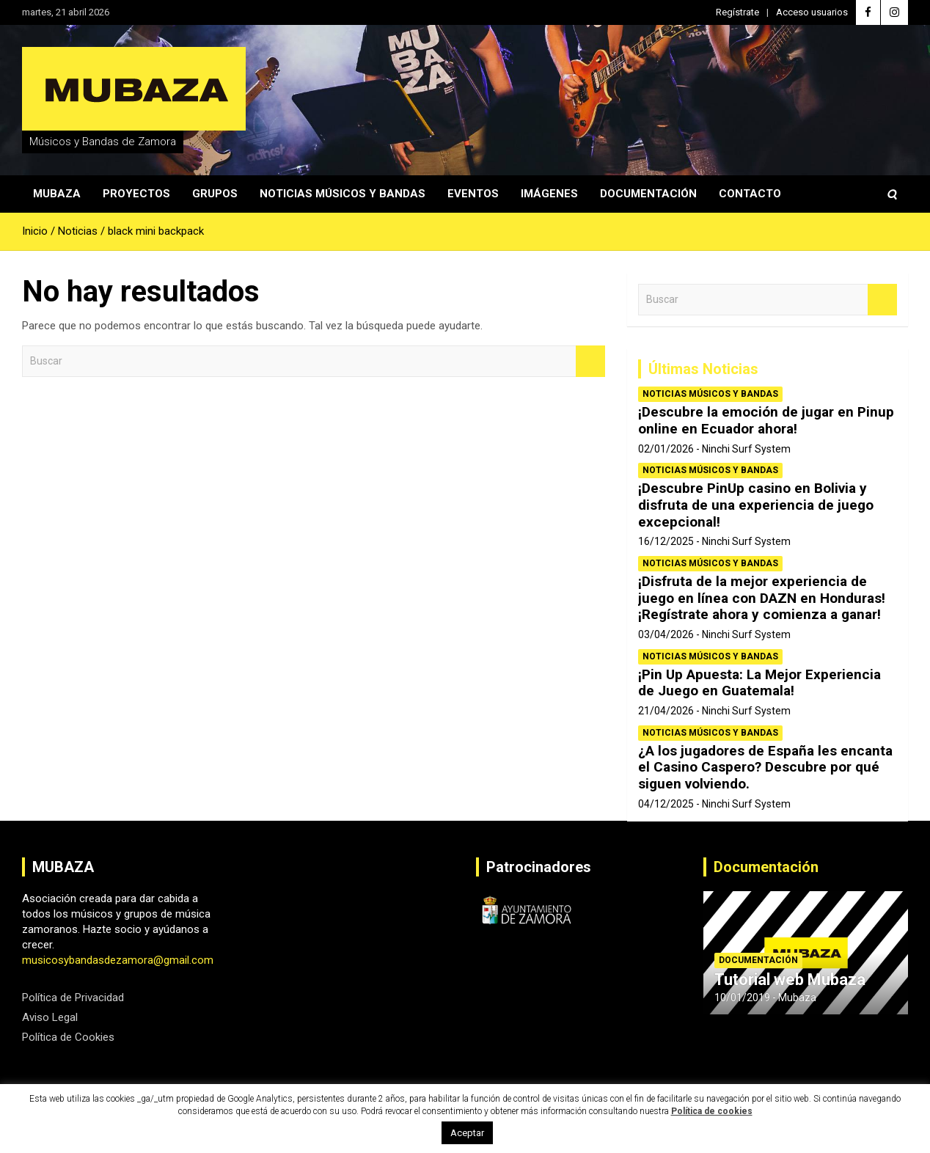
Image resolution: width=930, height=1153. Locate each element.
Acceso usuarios (812, 12)
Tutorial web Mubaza (789, 979)
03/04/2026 (666, 634)
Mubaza (57, 193)
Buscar (590, 361)
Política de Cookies (68, 1037)
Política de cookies (712, 1111)
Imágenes (549, 193)
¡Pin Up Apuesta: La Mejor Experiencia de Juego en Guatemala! (759, 683)
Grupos (215, 193)
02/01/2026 (666, 449)
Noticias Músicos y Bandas (342, 193)
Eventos (473, 193)
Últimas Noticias (703, 369)
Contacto (750, 193)
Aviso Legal (50, 1017)
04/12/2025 (666, 804)
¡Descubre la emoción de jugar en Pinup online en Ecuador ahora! (766, 420)
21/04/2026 (666, 711)
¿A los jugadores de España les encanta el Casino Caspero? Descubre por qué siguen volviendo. (765, 767)
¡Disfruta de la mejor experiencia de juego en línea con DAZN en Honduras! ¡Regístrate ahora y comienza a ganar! (761, 598)
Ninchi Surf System (746, 449)
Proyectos (136, 193)
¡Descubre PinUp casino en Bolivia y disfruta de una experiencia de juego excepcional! (756, 505)
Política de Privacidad (73, 997)
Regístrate (737, 12)
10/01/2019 (742, 997)
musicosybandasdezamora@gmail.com (117, 960)
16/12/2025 (666, 541)
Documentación (648, 193)
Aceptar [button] (467, 1132)
